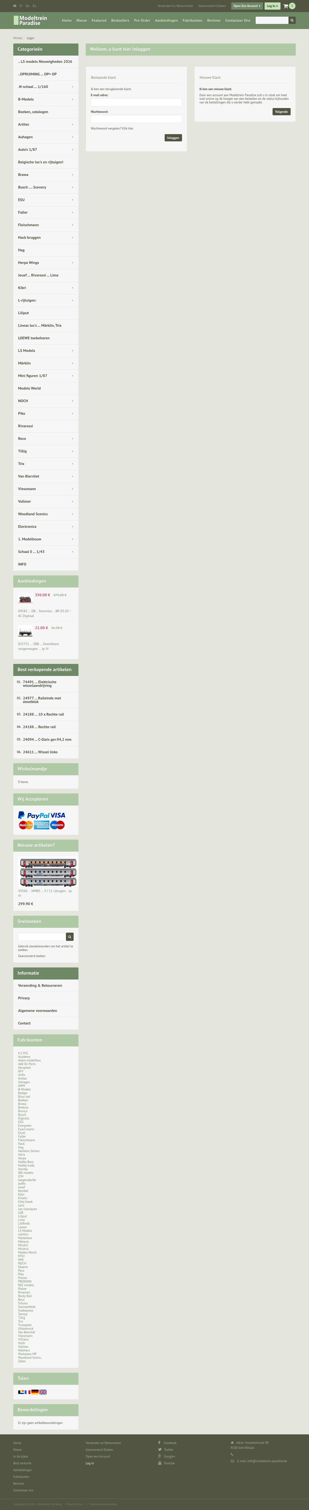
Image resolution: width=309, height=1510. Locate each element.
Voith (21, 1343)
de (27, 6)
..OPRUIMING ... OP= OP (37, 74)
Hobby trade (26, 1165)
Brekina (23, 1107)
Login (30, 38)
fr (21, 6)
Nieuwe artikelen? (36, 845)
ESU (21, 199)
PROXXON (24, 1281)
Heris (21, 1155)
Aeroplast (24, 1068)
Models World (29, 388)
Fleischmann (28, 224)
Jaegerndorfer (27, 1180)
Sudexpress (25, 1310)
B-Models (26, 99)
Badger (23, 1093)
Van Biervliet (28, 476)
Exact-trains (26, 1129)
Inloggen (173, 138)
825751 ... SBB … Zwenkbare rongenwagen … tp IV (38, 646)
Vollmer (24, 501)
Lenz (21, 1205)
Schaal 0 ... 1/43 (31, 551)
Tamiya (23, 1314)
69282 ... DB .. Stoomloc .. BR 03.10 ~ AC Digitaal (44, 613)
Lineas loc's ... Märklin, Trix (40, 325)
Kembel (23, 1191)
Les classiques (27, 1209)
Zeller (22, 1361)
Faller (23, 212)
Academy (24, 1057)
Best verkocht (22, 1463)
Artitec (23, 124)
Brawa (23, 174)
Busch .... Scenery (32, 187)
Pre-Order (142, 20)
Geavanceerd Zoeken (212, 6)
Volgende (281, 112)
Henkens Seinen (29, 1151)
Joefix (22, 1184)
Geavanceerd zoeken (31, 956)
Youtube (166, 1463)
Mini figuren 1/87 (32, 375)
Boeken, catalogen (33, 111)
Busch (22, 1115)
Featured (99, 20)
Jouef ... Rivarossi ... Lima (38, 275)
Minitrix (23, 1249)
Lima (21, 1220)
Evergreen (25, 1126)
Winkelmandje (32, 769)
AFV (20, 1071)
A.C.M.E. (23, 1053)
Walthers (24, 1350)
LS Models (26, 350)
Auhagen (25, 136)
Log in (271, 6)
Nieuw (82, 20)
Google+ (166, 1456)
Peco (21, 1271)
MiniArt (23, 1245)
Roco (22, 438)
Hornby (23, 1169)
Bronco (23, 1111)
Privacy (24, 997)
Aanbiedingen (166, 20)
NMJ (21, 1260)
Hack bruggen (29, 237)
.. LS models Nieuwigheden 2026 (45, 61)
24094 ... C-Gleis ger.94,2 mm (47, 739)
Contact (24, 1023)
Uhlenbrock (26, 1329)
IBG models (25, 1173)
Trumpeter (25, 1325)
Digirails (23, 1118)
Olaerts (23, 1267)
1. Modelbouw (29, 539)
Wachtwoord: (99, 112)
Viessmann (27, 488)
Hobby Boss (26, 1162)
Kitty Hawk (25, 1202)
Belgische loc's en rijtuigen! (40, 162)
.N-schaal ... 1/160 (33, 86)
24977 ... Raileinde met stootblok (42, 700)
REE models (26, 1285)
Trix (21, 463)
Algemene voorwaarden (37, 1010)
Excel (21, 1133)
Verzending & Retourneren (40, 985)
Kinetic (23, 1198)
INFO (22, 564)
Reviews (213, 20)
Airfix (21, 1075)
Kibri (22, 287)
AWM (21, 1086)
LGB (20, 1213)
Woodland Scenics (33, 513)
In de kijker (20, 1456)
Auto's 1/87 (27, 149)
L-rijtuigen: (27, 300)
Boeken (23, 1100)
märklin (23, 1234)
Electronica (27, 526)
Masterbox (25, 1238)
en (34, 6)
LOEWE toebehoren (34, 337)
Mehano (23, 1242)
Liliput (23, 312)
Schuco (23, 1303)
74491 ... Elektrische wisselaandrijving (39, 683)
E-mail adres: (99, 95)
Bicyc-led (24, 1097)
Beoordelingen (33, 1410)
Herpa (22, 1158)
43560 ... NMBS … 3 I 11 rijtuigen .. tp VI (45, 893)
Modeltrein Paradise (49, 1504)
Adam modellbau (29, 1060)
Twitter (165, 1450)
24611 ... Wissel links (40, 751)
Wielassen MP (27, 1354)
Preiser (22, 1278)
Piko (21, 413)
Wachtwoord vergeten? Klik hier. (112, 128)
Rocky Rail (25, 1296)
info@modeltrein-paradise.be (267, 1461)
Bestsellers (120, 20)
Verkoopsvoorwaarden (103, 1504)
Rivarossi (25, 425)
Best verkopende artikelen (44, 669)
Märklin (24, 363)
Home (67, 20)
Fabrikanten (192, 20)
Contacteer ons (237, 20)
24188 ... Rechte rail (39, 726)
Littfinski (24, 1223)
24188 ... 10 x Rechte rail (43, 714)
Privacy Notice (74, 1504)
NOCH (23, 400)
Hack (21, 1144)
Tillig (22, 451)
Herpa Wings (28, 262)
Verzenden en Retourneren (175, 6)
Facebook (167, 1443)
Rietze (22, 1289)
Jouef (21, 1187)
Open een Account (246, 6)
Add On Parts (27, 1064)
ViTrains (23, 1339)
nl (14, 6)
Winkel (17, 38)
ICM (20, 1176)
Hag (21, 249)
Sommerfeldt (26, 1307)
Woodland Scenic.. (30, 1358)
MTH (21, 1256)
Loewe (22, 1227)
